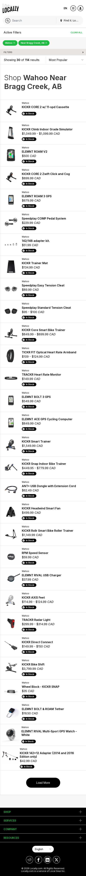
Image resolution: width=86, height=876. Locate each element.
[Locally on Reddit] (29, 859)
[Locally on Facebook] (38, 859)
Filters (8, 52)
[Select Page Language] (43, 849)
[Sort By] (66, 59)
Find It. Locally (70, 20)
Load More (43, 782)
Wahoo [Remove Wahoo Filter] (10, 43)
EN (65, 8)
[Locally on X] (56, 859)
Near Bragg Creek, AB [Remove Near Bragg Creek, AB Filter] (34, 43)
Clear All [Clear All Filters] (76, 32)
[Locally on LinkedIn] (47, 859)
